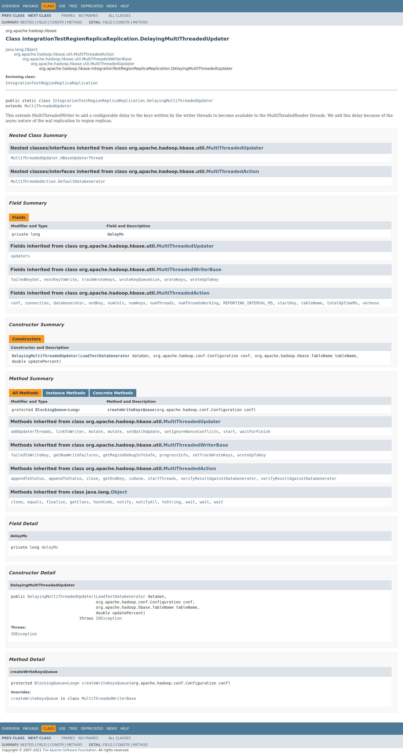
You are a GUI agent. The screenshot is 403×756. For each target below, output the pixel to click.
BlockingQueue (50, 409)
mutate (96, 431)
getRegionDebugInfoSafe (129, 455)
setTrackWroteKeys (213, 455)
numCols (116, 303)
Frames (68, 16)
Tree (73, 6)
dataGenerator (68, 303)
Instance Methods (65, 393)
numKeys (137, 303)
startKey (287, 303)
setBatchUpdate (143, 431)
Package (30, 6)
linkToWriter (70, 431)
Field (41, 22)
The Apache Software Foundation (70, 750)
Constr (57, 22)
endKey (96, 303)
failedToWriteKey (30, 455)
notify (124, 502)
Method (74, 22)
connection (37, 303)
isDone (136, 478)
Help (124, 6)
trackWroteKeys (98, 279)
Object (119, 492)
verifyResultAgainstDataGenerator (218, 478)
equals (34, 502)
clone (17, 502)
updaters (20, 256)
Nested (27, 22)
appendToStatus (27, 478)
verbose (370, 303)
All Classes (120, 16)
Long (73, 409)
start (229, 431)
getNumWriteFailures (75, 455)
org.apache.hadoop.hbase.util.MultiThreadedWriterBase (77, 59)
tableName (311, 303)
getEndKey (113, 478)
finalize (55, 502)
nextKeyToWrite (60, 279)
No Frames (88, 16)
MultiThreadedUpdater (48, 106)
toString (171, 502)
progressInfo (174, 455)
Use (62, 6)
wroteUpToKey (204, 279)
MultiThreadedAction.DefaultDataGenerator (58, 181)
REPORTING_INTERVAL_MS (248, 303)
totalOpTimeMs (342, 303)
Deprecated (92, 6)
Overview (11, 6)
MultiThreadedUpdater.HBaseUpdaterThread (57, 158)
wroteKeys (175, 279)
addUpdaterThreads (31, 431)
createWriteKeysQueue (131, 409)
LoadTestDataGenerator (105, 356)
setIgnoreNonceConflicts (191, 431)
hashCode (102, 502)
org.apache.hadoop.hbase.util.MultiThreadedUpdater (82, 63)
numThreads (162, 303)
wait (190, 502)
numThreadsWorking (199, 303)
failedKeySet (25, 279)
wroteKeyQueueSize (140, 279)
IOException (109, 618)
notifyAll (146, 502)
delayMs (115, 234)
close (92, 478)
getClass (79, 502)
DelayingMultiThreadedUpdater (45, 356)
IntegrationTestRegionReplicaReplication (52, 83)
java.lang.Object (22, 49)
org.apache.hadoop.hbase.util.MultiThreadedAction (64, 54)
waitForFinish (255, 431)
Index (112, 6)
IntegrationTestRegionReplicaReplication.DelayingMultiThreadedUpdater (133, 100)
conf (15, 303)
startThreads (162, 478)
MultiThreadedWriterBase (188, 269)
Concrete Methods (113, 393)
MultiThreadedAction (232, 171)
